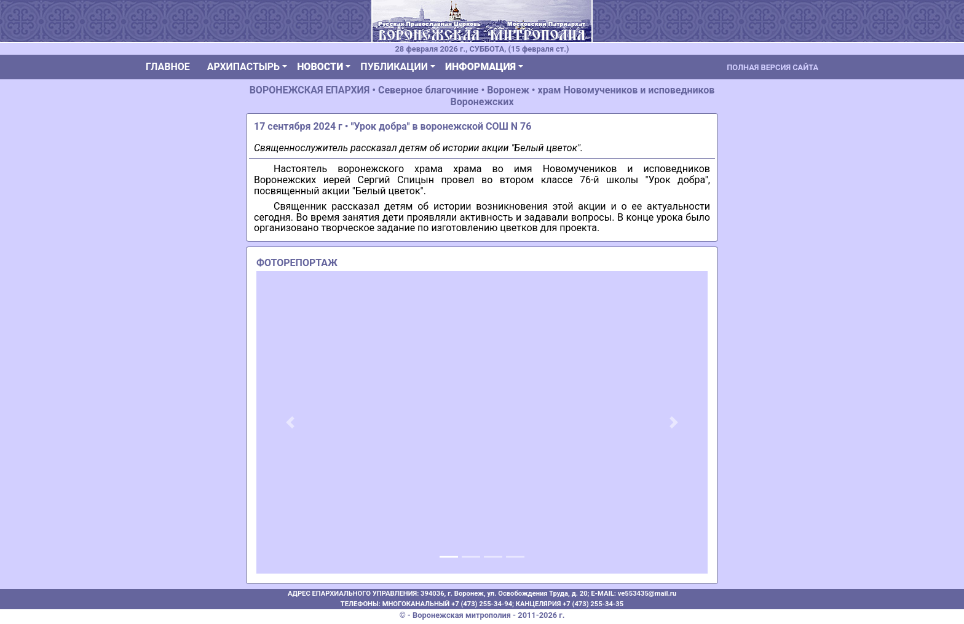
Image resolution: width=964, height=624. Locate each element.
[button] (290, 422)
